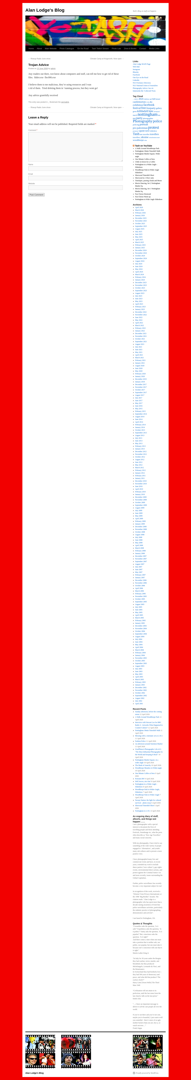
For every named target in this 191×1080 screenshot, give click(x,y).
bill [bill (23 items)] (153, 99)
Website (31, 184)
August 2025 (139, 229)
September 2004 (141, 634)
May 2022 (139, 320)
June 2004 (139, 642)
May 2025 (139, 237)
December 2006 (141, 580)
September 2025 (141, 226)
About (39, 48)
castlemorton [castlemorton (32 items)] (139, 101)
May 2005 (139, 612)
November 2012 (141, 454)
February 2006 (140, 594)
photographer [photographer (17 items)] (148, 118)
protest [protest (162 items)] (153, 127)
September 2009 (141, 505)
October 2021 (140, 339)
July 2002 (138, 701)
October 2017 (140, 390)
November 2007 (141, 559)
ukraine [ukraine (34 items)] (144, 137)
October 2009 (140, 502)
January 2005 (140, 623)
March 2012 (139, 468)
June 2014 (139, 419)
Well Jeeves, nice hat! (143, 781)
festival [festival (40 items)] (137, 108)
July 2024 (138, 264)
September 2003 (141, 663)
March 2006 (139, 591)
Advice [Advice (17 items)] (146, 99)
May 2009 (139, 516)
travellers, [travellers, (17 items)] (136, 137)
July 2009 (138, 510)
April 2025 (139, 240)
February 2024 (140, 277)
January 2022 (140, 331)
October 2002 (140, 693)
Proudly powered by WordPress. (147, 1073)
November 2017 (141, 387)
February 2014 (140, 425)
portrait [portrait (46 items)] (144, 124)
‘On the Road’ (83, 48)
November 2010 (141, 484)
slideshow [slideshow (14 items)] (153, 131)
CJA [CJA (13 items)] (147, 102)
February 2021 (140, 360)
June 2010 (139, 486)
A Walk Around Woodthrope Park (147, 717)
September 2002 (141, 696)
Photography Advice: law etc (143, 88)
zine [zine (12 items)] (145, 140)
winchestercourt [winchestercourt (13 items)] (154, 137)
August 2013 (139, 435)
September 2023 (141, 291)
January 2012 (140, 473)
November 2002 (141, 690)
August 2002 (139, 698)
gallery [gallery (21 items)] (159, 108)
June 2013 (139, 441)
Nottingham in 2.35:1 (143, 811)
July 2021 (138, 347)
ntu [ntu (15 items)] (159, 115)
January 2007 (140, 578)
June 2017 (139, 400)
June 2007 (139, 569)
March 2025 (139, 242)
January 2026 (140, 215)
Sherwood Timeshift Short (144, 175)
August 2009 (139, 508)
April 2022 (139, 323)
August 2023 (139, 293)
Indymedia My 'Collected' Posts (144, 91)
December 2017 (141, 384)
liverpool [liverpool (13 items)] (157, 111)
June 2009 (139, 513)
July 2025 (138, 232)
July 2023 (138, 296)
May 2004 (139, 645)
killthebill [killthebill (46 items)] (142, 111)
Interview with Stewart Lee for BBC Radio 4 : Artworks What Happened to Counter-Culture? (149, 725)
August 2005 (139, 604)
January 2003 (140, 685)
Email (30, 174)
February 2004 (140, 653)
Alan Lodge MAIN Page (141, 64)
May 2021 (139, 352)
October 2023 (140, 288)
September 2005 (141, 602)
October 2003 (140, 661)
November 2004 (141, 628)
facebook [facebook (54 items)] (148, 104)
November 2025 (141, 221)
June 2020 (139, 368)
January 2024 (140, 280)
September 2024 (141, 258)
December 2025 (141, 218)
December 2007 (141, 556)
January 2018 (140, 382)
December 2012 (141, 451)
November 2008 (141, 529)
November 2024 (141, 253)
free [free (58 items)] (143, 108)
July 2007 (138, 567)
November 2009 (141, 500)
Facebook (136, 75)
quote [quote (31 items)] (142, 130)
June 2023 (139, 299)
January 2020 (140, 376)
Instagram (136, 69)
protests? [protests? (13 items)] (136, 131)
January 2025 (140, 248)
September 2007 (141, 561)
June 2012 (139, 462)
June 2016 (139, 406)
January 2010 (140, 494)
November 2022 (141, 315)
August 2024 (139, 261)
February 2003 (140, 682)
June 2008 (139, 540)
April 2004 (139, 647)
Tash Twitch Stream (100, 48)
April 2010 (139, 489)
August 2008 (139, 535)
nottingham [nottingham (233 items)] (148, 114)
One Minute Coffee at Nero (145, 159)
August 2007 (139, 564)
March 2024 (139, 274)
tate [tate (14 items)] (141, 134)
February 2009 (140, 521)
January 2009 (140, 524)
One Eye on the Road (140, 77)
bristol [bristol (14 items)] (158, 99)
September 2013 (141, 433)
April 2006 (139, 588)
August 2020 (139, 366)
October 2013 (140, 430)
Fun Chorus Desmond (143, 194)
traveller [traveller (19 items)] (146, 134)
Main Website (51, 48)
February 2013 (140, 446)
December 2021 (141, 333)
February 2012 (140, 470)
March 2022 (139, 325)
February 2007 (140, 575)
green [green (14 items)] (135, 112)
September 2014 (141, 414)
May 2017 (139, 403)
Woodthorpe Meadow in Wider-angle (148, 768)
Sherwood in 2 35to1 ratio (144, 178)
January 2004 (140, 655)
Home (31, 48)
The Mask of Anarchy (143, 765)
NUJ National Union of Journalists (145, 85)
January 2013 (140, 449)
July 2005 (138, 607)
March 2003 (139, 679)
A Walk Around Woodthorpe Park (147, 148)
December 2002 (141, 687)
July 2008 (138, 537)
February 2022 (140, 328)
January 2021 (140, 363)
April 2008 (139, 545)
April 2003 (139, 677)
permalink (65, 102)
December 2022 (141, 312)
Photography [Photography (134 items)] (143, 121)
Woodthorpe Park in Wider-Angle (147, 795)
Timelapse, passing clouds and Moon (148, 181)
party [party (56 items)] (139, 118)
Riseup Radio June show (39, 59)
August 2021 (139, 344)
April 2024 (139, 272)
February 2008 (140, 551)
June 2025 (139, 234)
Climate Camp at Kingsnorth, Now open (107, 59)
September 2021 (141, 341)
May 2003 (139, 674)
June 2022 (139, 317)
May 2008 (139, 543)
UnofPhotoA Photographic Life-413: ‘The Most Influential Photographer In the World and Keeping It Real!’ (149, 752)
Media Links (154, 48)
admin (53, 69)
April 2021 (139, 355)
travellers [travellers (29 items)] (154, 134)
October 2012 (140, 457)
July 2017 (138, 398)
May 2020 (139, 371)
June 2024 (139, 266)
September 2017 (141, 392)
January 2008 (140, 553)
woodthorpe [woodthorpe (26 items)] (138, 140)
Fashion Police (140, 741)
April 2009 (139, 519)
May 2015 (139, 409)
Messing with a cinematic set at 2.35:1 (149, 736)
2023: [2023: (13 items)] (136, 99)
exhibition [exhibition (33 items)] (138, 105)
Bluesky (136, 72)
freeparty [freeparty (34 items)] (150, 108)
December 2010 (141, 481)
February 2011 (140, 476)
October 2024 (140, 256)
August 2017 (139, 395)
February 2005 (140, 620)
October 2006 (140, 586)
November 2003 (141, 658)
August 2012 (139, 459)
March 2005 (139, 618)
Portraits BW (140, 779)
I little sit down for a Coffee (145, 162)
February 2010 (140, 492)
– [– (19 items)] (133, 99)
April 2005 (139, 615)
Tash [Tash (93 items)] (136, 134)
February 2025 (140, 245)
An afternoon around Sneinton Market (148, 744)
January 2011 (140, 478)
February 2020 (140, 374)
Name (30, 164)
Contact (142, 48)
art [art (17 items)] (151, 99)
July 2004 (138, 639)
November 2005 (141, 596)
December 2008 (141, 527)
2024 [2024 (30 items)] (140, 98)
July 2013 (138, 438)
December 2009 (141, 497)
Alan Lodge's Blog (44, 10)
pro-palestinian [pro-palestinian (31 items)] (140, 128)
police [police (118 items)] (157, 121)
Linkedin (136, 80)
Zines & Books (130, 48)
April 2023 (139, 304)
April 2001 (139, 704)
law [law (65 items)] (151, 111)
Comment (32, 130)
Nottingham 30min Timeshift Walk (147, 151)
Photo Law (116, 48)
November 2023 (141, 285)
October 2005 (140, 599)
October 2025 (140, 223)
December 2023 (141, 282)
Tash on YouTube (143, 146)
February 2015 (140, 411)
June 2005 (139, 610)
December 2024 (141, 250)
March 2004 (139, 650)
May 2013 (139, 443)
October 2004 (140, 631)
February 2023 (140, 307)
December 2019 (141, 379)
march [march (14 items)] (135, 115)
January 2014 (140, 427)
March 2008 (139, 548)
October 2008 (140, 532)
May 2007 (139, 572)
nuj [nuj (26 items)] (134, 118)
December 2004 (141, 626)
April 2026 (139, 207)
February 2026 (140, 213)
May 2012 (139, 465)
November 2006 (141, 583)
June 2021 (139, 350)
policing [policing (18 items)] (136, 125)
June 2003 (139, 671)
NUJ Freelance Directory (142, 83)
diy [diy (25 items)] (151, 102)
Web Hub (136, 67)
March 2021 (139, 358)
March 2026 (139, 210)
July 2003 (138, 669)
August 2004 (139, 637)
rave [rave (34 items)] (147, 130)
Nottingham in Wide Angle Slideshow (148, 199)
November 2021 (141, 336)
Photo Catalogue (67, 48)
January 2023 (140, 309)
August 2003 (139, 666)
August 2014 (139, 417)
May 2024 (139, 269)
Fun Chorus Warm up (143, 197)
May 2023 (139, 301)
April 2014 (139, 422)
